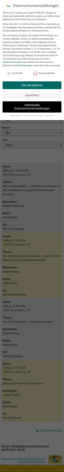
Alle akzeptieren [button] (32, 84)
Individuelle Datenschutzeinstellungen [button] (32, 106)
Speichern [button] (32, 94)
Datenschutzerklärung (14, 61)
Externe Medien (44, 72)
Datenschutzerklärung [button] (33, 115)
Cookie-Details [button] (16, 115)
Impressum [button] (50, 115)
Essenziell (14, 72)
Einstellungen (25, 64)
